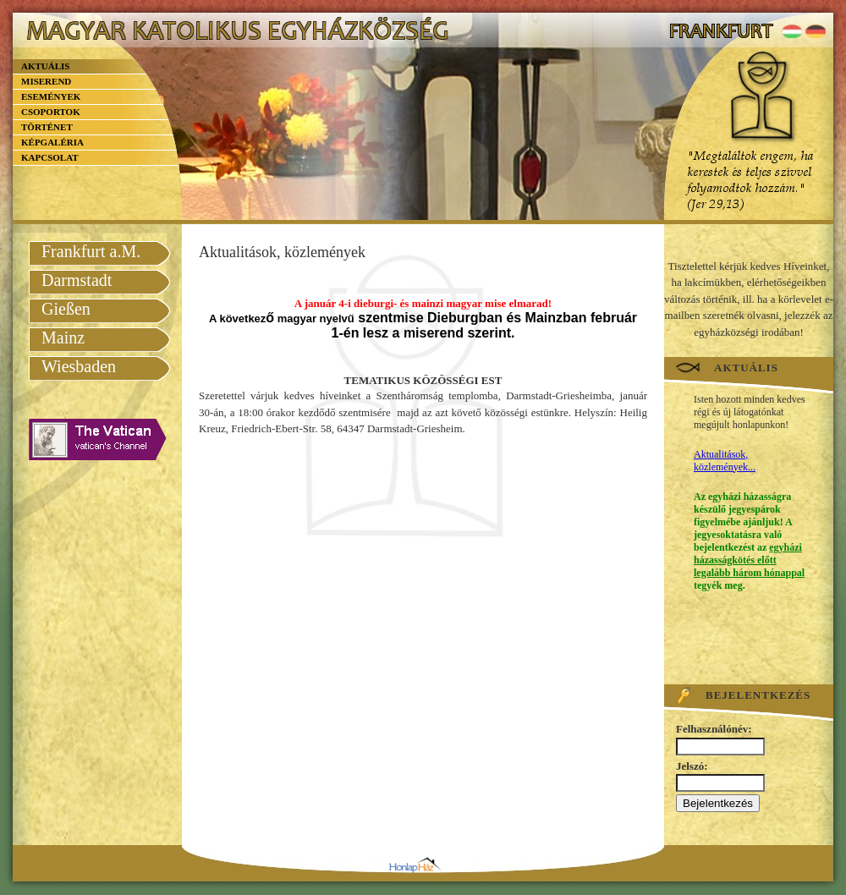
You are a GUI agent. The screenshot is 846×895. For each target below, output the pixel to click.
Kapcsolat (50, 157)
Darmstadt (76, 280)
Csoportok (50, 112)
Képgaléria (52, 142)
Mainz (63, 337)
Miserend (46, 81)
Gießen (66, 308)
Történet (47, 127)
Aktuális (45, 66)
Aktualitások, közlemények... (724, 460)
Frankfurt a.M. (90, 251)
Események (50, 96)
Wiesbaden (78, 366)
